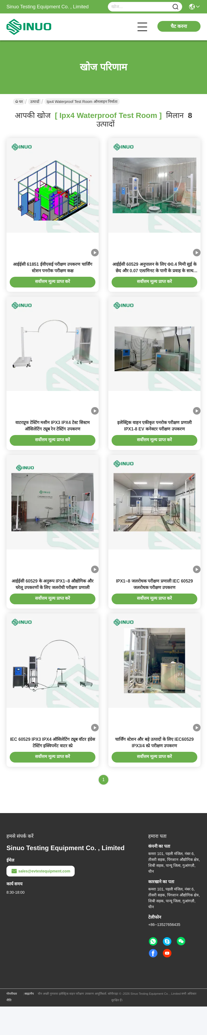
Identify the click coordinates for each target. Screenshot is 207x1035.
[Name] (175, 6)
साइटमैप (29, 1022)
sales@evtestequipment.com (40, 900)
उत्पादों (34, 101)
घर (19, 101)
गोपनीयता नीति (11, 1025)
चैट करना (179, 26)
